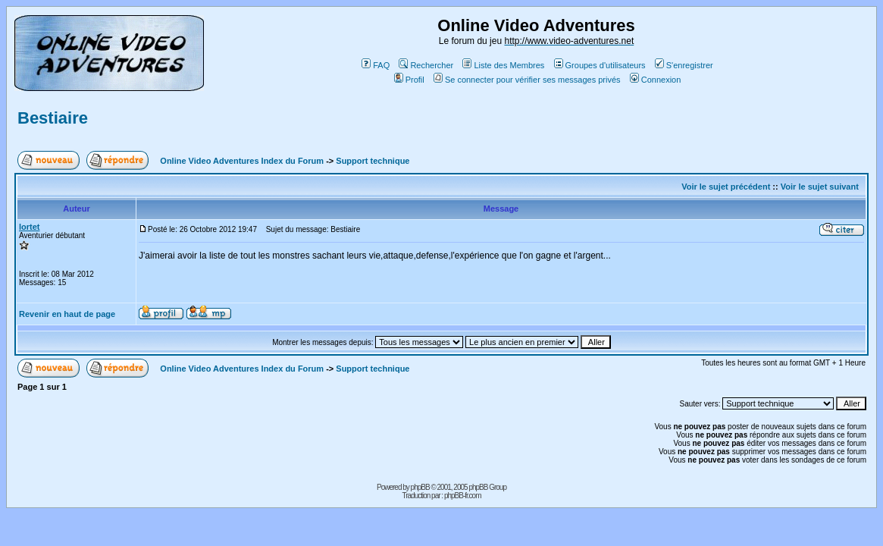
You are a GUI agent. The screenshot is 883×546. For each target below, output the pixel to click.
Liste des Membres (503, 65)
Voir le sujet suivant (820, 186)
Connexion (655, 79)
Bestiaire (52, 117)
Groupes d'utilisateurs (600, 65)
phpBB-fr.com (462, 495)
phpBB (420, 487)
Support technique (372, 160)
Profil (409, 79)
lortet (29, 226)
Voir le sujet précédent (725, 186)
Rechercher (426, 65)
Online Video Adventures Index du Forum (242, 160)
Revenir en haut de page (67, 313)
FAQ (376, 65)
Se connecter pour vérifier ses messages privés (527, 79)
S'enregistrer (684, 65)
